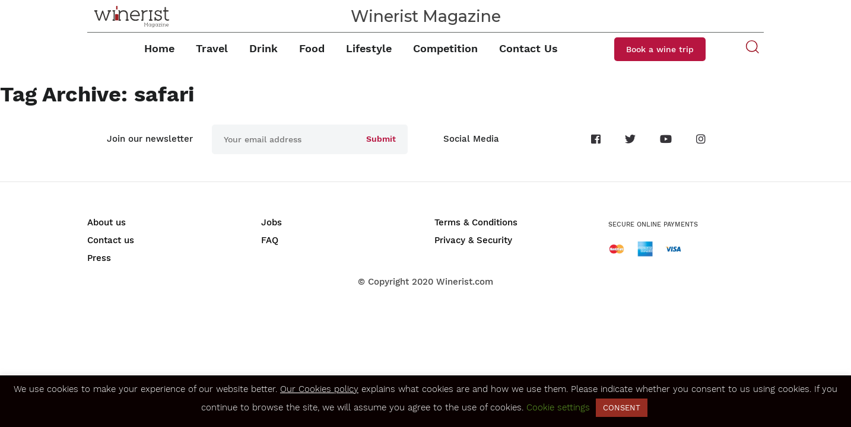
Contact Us (528, 48)
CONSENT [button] (621, 407)
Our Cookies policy (319, 389)
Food (312, 48)
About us (106, 222)
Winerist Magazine (426, 16)
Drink (263, 48)
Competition (445, 48)
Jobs (271, 222)
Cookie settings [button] (558, 407)
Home (159, 48)
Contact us (110, 240)
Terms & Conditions (475, 222)
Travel (212, 48)
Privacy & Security (473, 240)
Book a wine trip (660, 49)
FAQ (269, 240)
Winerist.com (464, 281)
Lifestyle (369, 48)
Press (99, 258)
